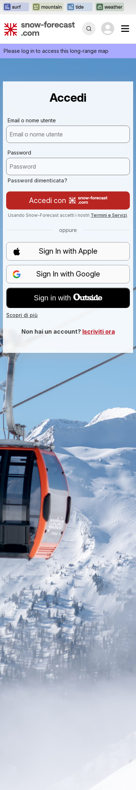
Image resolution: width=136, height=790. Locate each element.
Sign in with (68, 297)
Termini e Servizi (109, 215)
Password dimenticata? (37, 180)
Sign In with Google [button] (56, 274)
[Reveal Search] (88, 28)
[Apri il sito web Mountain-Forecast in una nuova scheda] (47, 7)
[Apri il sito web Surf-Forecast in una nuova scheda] (16, 7)
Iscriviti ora (98, 331)
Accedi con (68, 200)
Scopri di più (22, 315)
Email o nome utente (32, 120)
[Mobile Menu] (125, 28)
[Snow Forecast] (39, 28)
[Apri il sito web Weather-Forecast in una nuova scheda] (109, 7)
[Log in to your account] (107, 28)
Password (19, 152)
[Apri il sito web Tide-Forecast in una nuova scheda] (79, 7)
